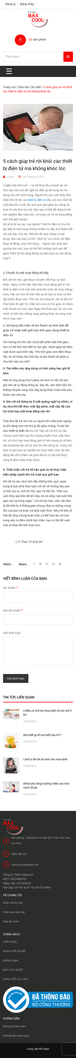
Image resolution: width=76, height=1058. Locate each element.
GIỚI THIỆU (10, 941)
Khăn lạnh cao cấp (14, 912)
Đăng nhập (27, 4)
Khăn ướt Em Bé (13, 902)
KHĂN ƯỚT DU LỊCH (15, 979)
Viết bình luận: (12, 633)
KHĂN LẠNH (10, 960)
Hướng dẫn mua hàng (16, 1035)
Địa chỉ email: (12, 610)
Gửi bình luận (15, 678)
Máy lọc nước (11, 921)
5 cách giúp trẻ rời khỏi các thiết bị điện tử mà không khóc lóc (37, 164)
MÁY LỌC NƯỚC (13, 969)
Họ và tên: (10, 587)
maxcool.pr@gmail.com (25, 864)
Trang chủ (9, 87)
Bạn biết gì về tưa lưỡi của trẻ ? (42, 734)
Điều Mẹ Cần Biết (29, 87)
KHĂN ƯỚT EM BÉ (14, 951)
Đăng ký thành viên (14, 1026)
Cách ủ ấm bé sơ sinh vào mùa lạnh (45, 759)
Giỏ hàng (35, 35)
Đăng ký (10, 4)
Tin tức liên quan (18, 697)
